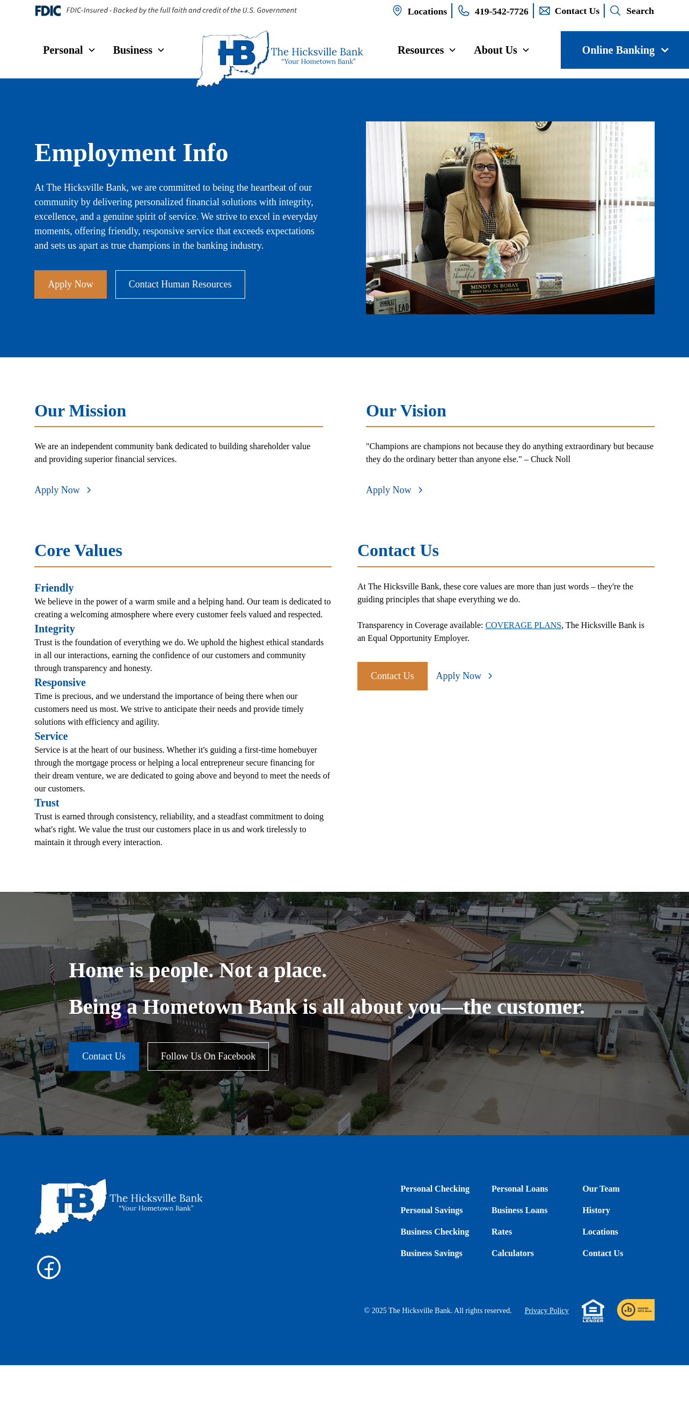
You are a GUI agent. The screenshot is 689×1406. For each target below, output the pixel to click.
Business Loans (520, 1210)
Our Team (601, 1188)
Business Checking (435, 1231)
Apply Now (70, 284)
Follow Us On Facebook (208, 1056)
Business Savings (432, 1253)
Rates (502, 1231)
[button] (69, 50)
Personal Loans (520, 1188)
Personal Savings (432, 1210)
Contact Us (392, 675)
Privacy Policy (547, 1311)
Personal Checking (435, 1188)
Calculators (513, 1253)
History (596, 1210)
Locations (600, 1231)
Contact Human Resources (180, 284)
